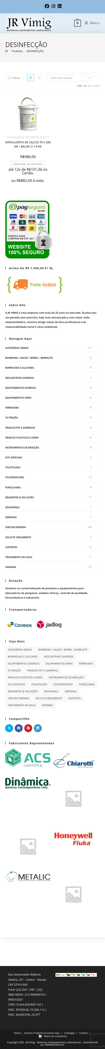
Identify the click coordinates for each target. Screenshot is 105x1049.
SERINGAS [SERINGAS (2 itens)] (71, 691)
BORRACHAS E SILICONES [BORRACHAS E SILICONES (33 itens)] (23, 656)
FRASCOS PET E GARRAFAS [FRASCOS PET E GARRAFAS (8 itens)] (42, 670)
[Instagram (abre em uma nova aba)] (53, 6)
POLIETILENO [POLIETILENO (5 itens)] (39, 684)
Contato (83, 1004)
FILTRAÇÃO (11, 417)
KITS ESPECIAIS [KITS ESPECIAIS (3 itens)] (16, 684)
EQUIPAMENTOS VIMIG (18, 397)
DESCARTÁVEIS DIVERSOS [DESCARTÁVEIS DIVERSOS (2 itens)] (59, 656)
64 (89, 86)
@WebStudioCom (54, 1015)
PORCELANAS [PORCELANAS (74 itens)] (87, 684)
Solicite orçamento (18, 537)
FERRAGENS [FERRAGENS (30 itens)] (86, 663)
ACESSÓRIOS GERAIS (16, 348)
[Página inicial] (6, 51)
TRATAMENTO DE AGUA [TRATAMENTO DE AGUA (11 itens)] (22, 705)
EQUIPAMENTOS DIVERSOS (20, 388)
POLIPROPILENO (14, 477)
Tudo (96, 86)
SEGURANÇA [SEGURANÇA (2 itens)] (51, 691)
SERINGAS (11, 517)
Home (17, 1004)
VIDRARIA (10, 567)
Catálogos (69, 1004)
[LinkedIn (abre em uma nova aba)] (58, 6)
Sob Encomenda (15, 137)
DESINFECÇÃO (35, 51)
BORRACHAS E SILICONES (19, 367)
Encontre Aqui (52, 1004)
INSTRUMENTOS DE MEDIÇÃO (22, 447)
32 (85, 86)
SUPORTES (11, 547)
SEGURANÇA (12, 507)
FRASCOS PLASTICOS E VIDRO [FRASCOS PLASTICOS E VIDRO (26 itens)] (25, 677)
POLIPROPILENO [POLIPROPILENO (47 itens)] (63, 684)
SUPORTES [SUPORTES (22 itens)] (74, 698)
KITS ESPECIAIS (13, 457)
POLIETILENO (12, 467)
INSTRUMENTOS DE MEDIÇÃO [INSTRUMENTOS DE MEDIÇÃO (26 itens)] (66, 677)
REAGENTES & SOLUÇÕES (19, 497)
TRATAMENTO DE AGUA (37, 137)
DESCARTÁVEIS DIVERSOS (19, 378)
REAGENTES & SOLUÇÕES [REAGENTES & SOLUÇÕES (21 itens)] (23, 691)
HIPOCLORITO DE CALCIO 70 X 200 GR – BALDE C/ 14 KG (28, 144)
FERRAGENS (12, 407)
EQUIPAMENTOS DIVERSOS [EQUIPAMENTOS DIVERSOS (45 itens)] (23, 663)
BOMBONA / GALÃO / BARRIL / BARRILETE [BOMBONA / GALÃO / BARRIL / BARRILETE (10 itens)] (62, 649)
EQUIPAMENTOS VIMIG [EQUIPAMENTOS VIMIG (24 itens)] (59, 663)
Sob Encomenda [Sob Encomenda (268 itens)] (18, 698)
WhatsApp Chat (23, 1022)
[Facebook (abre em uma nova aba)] (47, 6)
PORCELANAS (12, 487)
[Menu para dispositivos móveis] (91, 23)
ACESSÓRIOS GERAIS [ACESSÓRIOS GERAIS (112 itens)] (20, 649)
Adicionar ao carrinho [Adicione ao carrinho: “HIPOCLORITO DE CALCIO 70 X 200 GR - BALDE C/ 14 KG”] (27, 164)
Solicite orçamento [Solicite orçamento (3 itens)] (48, 698)
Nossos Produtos (33, 1004)
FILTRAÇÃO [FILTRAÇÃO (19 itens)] (14, 670)
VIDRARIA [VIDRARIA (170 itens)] (47, 705)
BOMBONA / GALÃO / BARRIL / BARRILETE (29, 358)
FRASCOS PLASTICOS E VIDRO (22, 437)
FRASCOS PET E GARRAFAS (20, 427)
